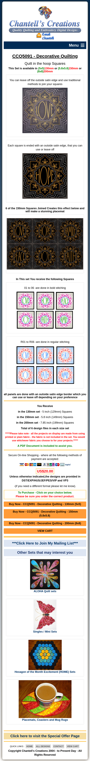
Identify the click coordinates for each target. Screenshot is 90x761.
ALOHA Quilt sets (45, 591)
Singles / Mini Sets (45, 631)
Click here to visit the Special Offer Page (45, 736)
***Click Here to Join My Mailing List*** (45, 543)
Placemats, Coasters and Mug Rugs (45, 719)
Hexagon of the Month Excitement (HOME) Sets (45, 671)
